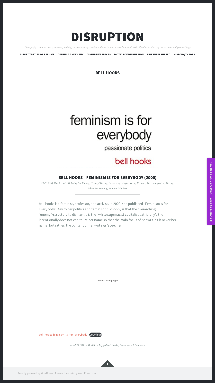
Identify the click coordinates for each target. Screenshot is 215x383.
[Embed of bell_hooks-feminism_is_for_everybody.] (107, 280)
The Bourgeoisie (155, 183)
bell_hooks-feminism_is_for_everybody (63, 334)
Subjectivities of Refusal (37, 54)
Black (57, 183)
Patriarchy (114, 183)
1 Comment (139, 345)
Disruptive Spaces (99, 54)
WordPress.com (87, 373)
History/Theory (184, 54)
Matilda (92, 345)
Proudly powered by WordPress (35, 373)
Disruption (107, 36)
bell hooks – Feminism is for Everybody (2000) (107, 177)
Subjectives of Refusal (133, 183)
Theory (169, 183)
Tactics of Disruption (129, 54)
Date (64, 183)
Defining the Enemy (78, 183)
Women (112, 188)
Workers (122, 188)
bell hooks (112, 345)
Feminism (125, 345)
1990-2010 (47, 183)
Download (95, 334)
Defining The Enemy (70, 54)
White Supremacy (97, 188)
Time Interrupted (158, 54)
